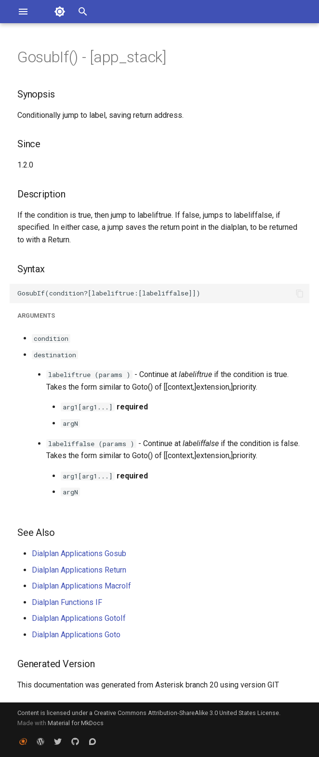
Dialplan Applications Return (79, 570)
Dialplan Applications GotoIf (79, 618)
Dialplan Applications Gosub (79, 553)
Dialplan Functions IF (67, 602)
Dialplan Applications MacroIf (81, 585)
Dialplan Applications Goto (76, 634)
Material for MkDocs (76, 723)
